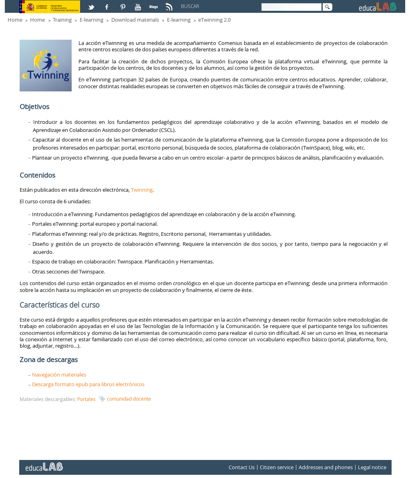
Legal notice (372, 467)
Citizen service (276, 467)
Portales (86, 399)
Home (15, 19)
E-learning (91, 19)
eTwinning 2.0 (214, 19)
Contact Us (242, 467)
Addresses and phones (326, 467)
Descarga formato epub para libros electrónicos (88, 384)
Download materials (135, 19)
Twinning (142, 189)
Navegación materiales (59, 374)
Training (62, 19)
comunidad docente (129, 398)
